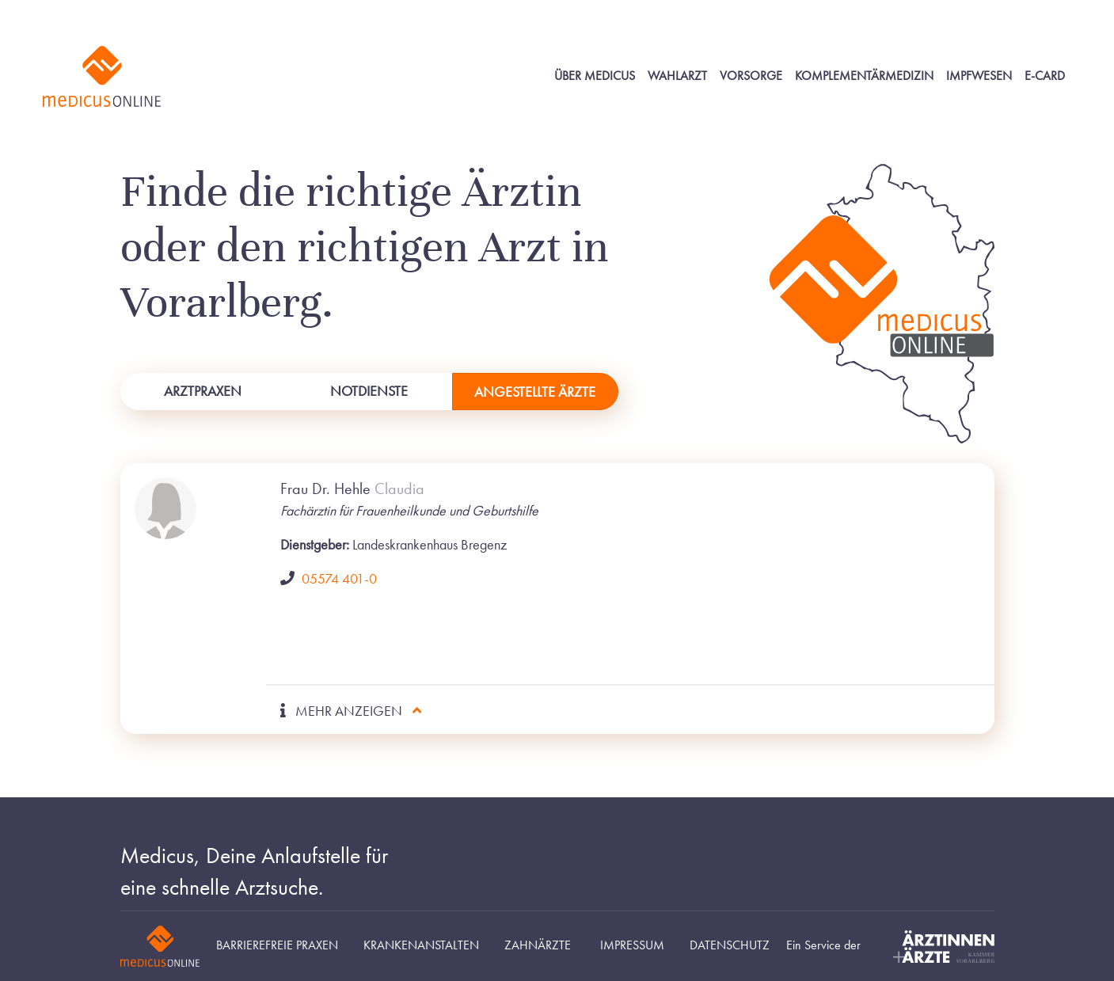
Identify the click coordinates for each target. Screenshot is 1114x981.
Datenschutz (730, 945)
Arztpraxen (202, 391)
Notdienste (369, 391)
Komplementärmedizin (864, 76)
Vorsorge (751, 76)
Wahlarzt (677, 76)
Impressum (632, 945)
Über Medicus (594, 76)
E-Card (1045, 76)
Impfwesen (979, 76)
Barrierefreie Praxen (277, 945)
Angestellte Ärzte (534, 391)
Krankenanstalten (421, 945)
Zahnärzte (537, 945)
